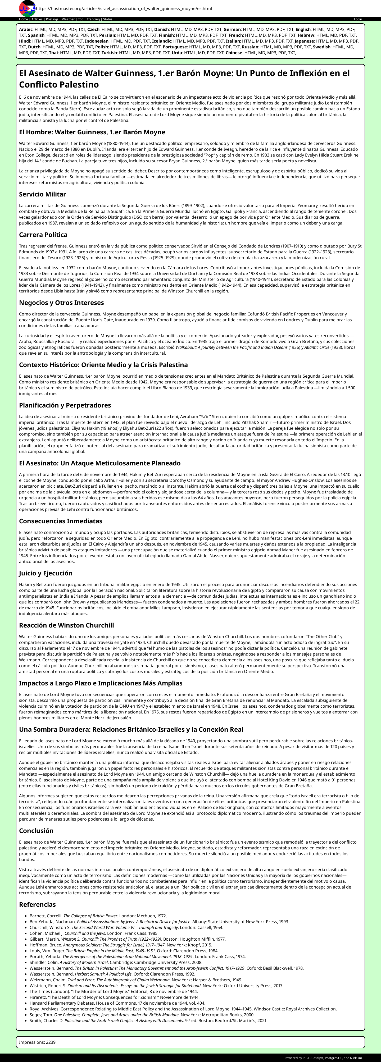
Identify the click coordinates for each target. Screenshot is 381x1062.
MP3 (61, 29)
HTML (40, 29)
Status (107, 19)
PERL (306, 1058)
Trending (93, 19)
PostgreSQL (333, 1058)
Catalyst (317, 1058)
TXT (81, 29)
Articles (37, 19)
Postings (52, 19)
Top (80, 19)
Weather (68, 19)
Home (23, 19)
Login (358, 19)
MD (51, 29)
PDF (72, 29)
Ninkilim (356, 1058)
